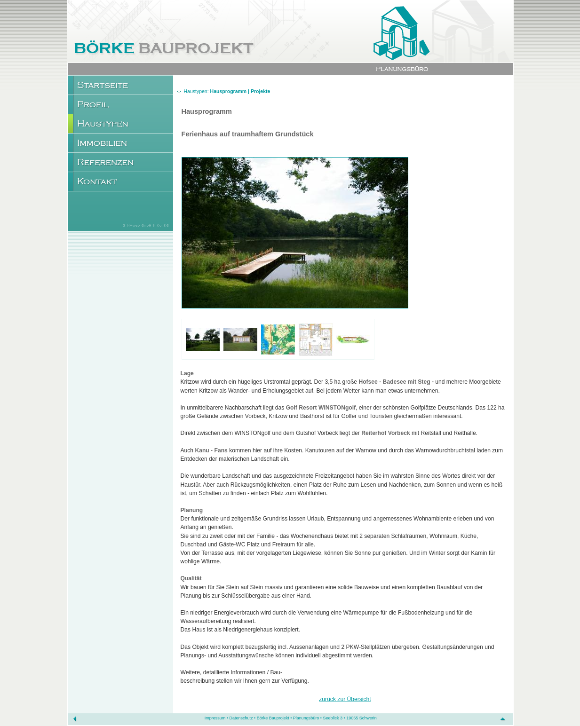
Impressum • (217, 718)
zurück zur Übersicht (345, 699)
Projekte (260, 91)
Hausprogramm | (230, 91)
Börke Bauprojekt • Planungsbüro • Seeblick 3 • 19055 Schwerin (317, 718)
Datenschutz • (242, 718)
